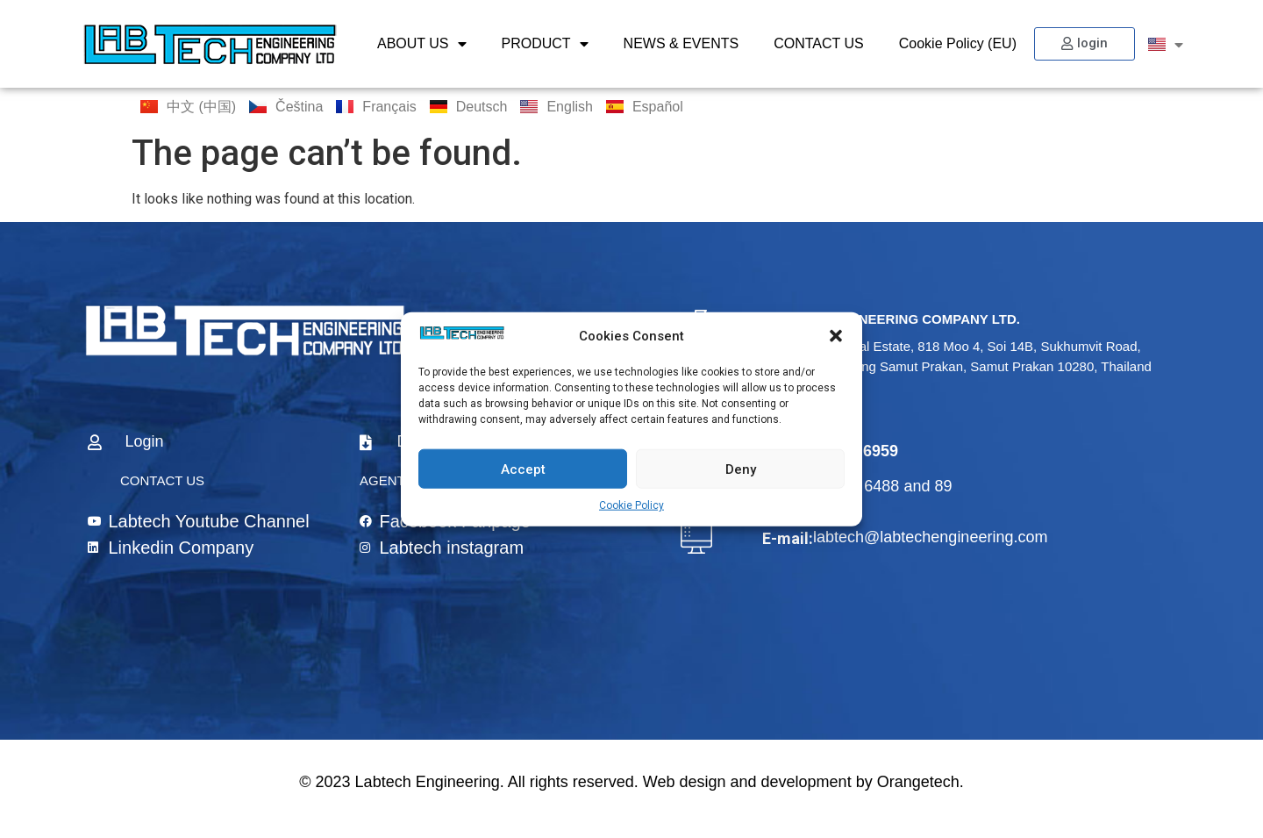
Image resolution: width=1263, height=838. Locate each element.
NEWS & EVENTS (681, 43)
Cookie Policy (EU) (958, 43)
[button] (836, 336)
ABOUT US (422, 44)
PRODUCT (545, 44)
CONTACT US (819, 43)
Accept (523, 468)
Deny (740, 468)
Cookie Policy (631, 505)
